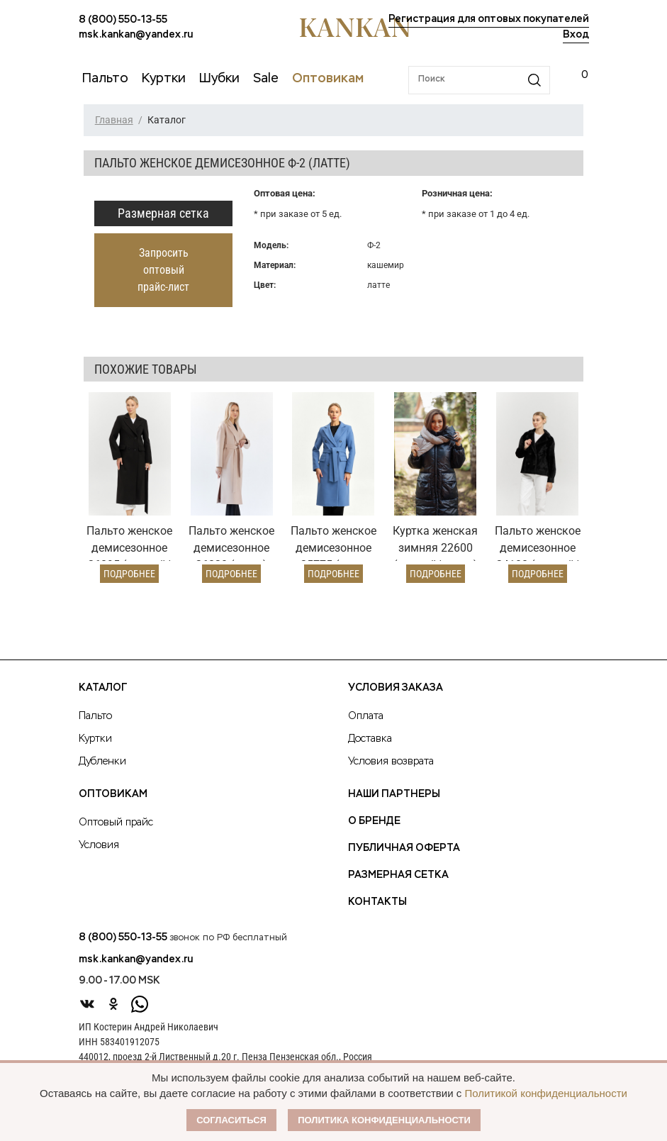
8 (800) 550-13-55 (123, 20)
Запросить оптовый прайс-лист (163, 270)
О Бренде (374, 821)
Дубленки (102, 762)
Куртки (95, 739)
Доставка (370, 739)
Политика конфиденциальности (384, 1120)
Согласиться (231, 1120)
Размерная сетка (163, 213)
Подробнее (129, 573)
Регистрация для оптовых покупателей (488, 19)
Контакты (377, 902)
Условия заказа (395, 688)
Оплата (365, 716)
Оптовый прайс (116, 823)
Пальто (95, 716)
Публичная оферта (404, 848)
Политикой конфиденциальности (545, 1093)
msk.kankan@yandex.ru (136, 35)
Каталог (103, 688)
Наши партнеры (394, 794)
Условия (99, 845)
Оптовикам (113, 794)
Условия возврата (391, 762)
